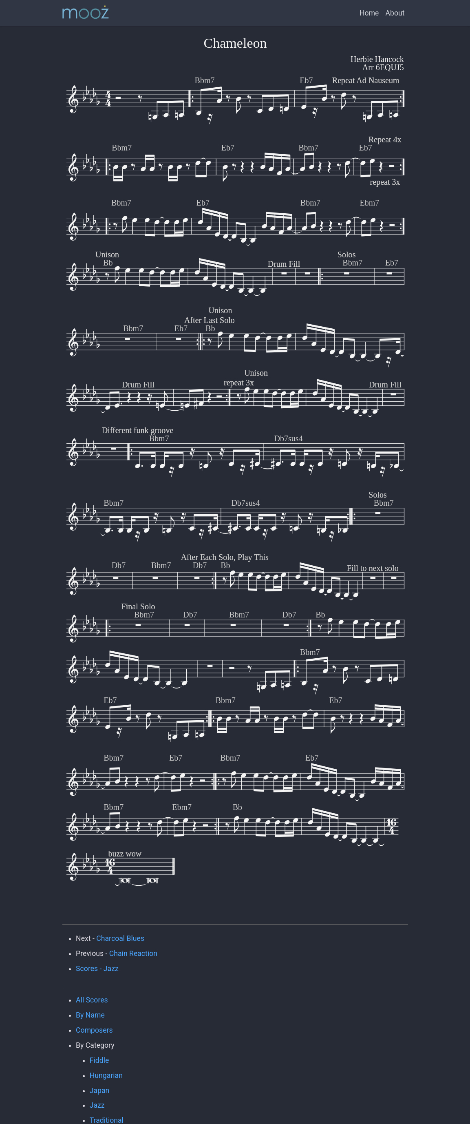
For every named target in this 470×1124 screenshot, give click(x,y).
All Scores (92, 1000)
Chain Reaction (133, 953)
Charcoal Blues (120, 938)
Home (369, 13)
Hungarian (106, 1075)
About (394, 13)
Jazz (97, 1105)
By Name (90, 1015)
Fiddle (99, 1060)
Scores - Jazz (97, 969)
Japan (100, 1090)
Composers (94, 1030)
